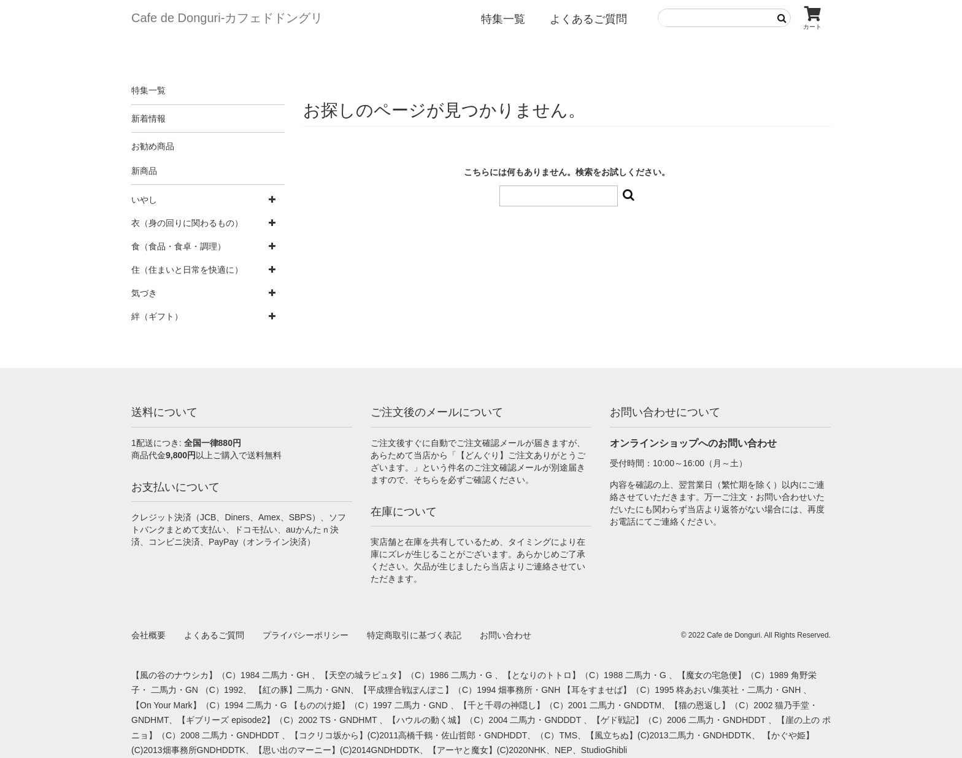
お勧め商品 (152, 146)
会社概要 (148, 635)
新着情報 (148, 118)
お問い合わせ (505, 635)
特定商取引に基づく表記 (414, 635)
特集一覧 (503, 19)
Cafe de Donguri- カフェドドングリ (227, 18)
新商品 (144, 171)
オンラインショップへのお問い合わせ (693, 443)
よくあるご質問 (588, 19)
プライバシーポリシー (305, 635)
